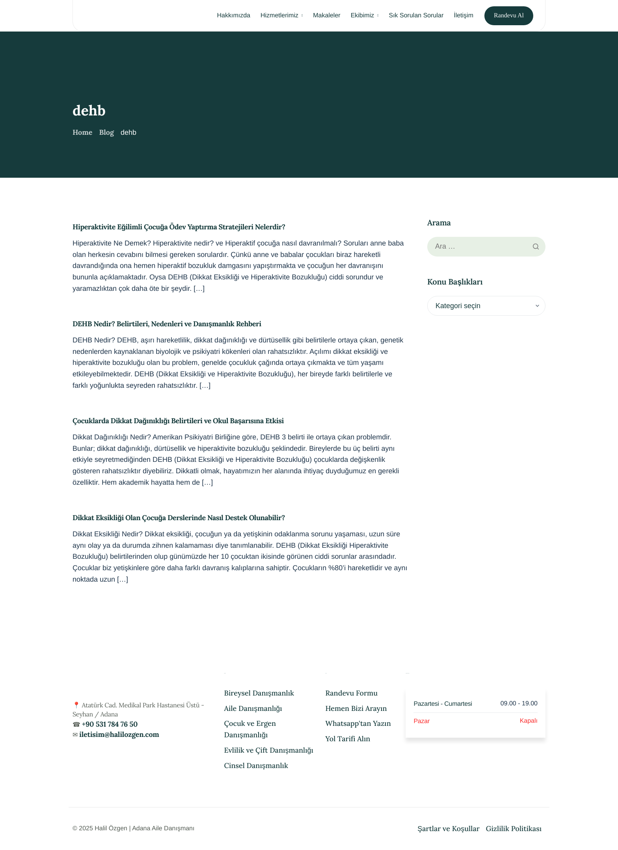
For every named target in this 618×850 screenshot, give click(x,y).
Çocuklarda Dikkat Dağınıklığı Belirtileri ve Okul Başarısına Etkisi (178, 420)
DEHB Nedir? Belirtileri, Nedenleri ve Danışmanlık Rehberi (167, 323)
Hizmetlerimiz (282, 16)
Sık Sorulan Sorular (416, 16)
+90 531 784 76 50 (110, 724)
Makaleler (326, 16)
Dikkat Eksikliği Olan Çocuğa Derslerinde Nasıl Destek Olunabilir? (179, 517)
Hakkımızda (233, 16)
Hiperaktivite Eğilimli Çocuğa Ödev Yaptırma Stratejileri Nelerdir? (179, 226)
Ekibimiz (365, 16)
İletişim (463, 16)
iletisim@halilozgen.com (119, 734)
